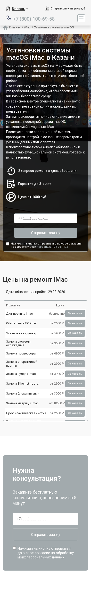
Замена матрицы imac (22, 403)
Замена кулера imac (21, 374)
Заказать (75, 313)
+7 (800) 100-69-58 (34, 18)
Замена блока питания (22, 393)
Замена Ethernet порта (22, 383)
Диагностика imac (19, 313)
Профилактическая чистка (26, 413)
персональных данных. (52, 246)
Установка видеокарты (23, 333)
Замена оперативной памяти (21, 363)
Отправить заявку (45, 233)
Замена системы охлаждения (18, 343)
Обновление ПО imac (21, 323)
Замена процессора (21, 353)
